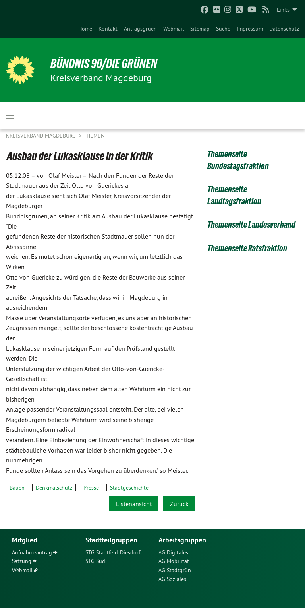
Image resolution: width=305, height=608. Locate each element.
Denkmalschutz (54, 487)
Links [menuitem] (283, 9)
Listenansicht (134, 504)
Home (85, 28)
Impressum (250, 28)
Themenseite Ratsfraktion (247, 248)
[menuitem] (85, 28)
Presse (91, 487)
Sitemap (200, 28)
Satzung (21, 561)
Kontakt (108, 28)
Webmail (173, 28)
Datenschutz (284, 28)
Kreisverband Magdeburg (41, 135)
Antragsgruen (140, 28)
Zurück (179, 504)
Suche (223, 28)
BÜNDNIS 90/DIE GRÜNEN (103, 63)
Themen (93, 135)
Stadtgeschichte (129, 487)
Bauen (17, 487)
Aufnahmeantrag (32, 552)
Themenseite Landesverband (251, 225)
